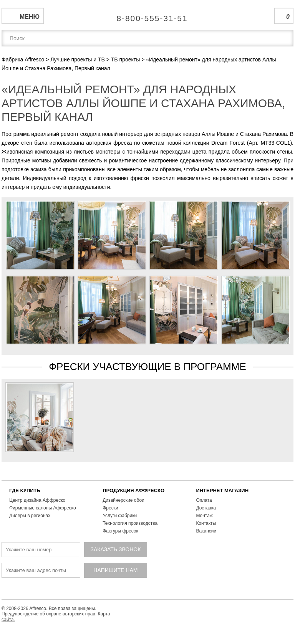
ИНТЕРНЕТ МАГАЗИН (222, 490)
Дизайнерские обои (123, 500)
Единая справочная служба (148, 15)
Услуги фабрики (120, 515)
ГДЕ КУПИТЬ (24, 490)
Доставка (206, 508)
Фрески (110, 508)
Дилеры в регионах (29, 515)
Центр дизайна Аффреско (37, 500)
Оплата (204, 500)
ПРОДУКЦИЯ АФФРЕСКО (133, 490)
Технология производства (130, 523)
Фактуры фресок (120, 531)
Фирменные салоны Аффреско (42, 508)
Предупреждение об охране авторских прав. (49, 614)
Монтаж (204, 515)
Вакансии (206, 531)
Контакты (206, 523)
